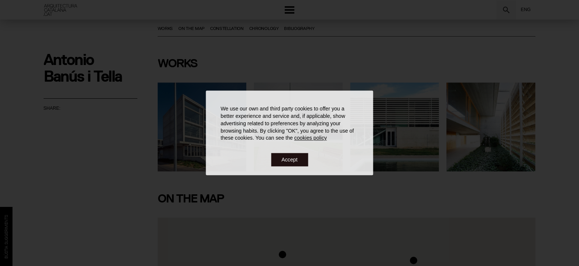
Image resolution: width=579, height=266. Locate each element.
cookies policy (310, 138)
